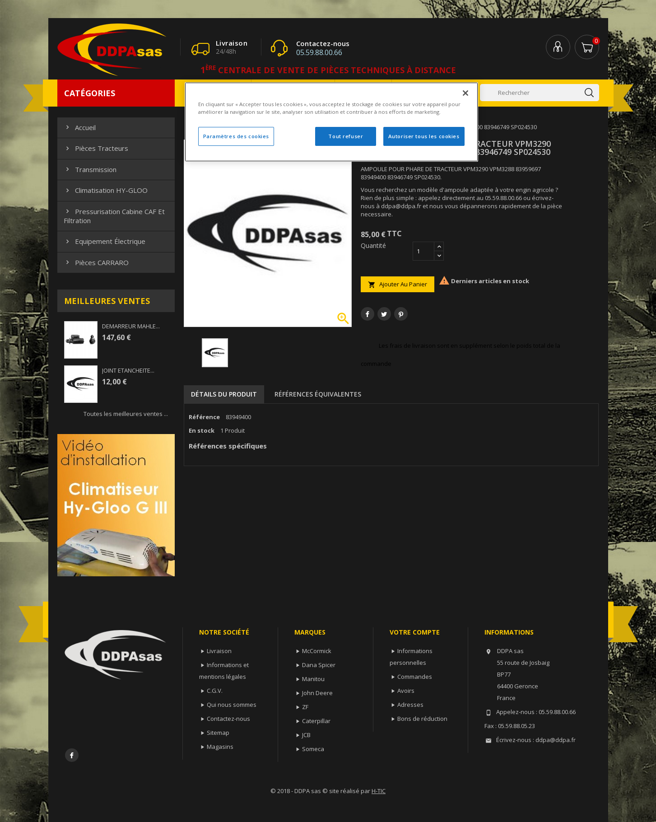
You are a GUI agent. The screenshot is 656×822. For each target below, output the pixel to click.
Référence (204, 417)
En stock (201, 430)
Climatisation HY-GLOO (106, 190)
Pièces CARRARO (96, 262)
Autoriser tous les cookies (424, 136)
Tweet (384, 314)
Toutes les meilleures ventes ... (126, 414)
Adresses (410, 705)
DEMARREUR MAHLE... (131, 326)
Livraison (219, 651)
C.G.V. (215, 691)
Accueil (80, 127)
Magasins (220, 747)
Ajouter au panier (397, 284)
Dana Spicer (318, 665)
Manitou (313, 679)
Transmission (90, 169)
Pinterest (401, 314)
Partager (367, 314)
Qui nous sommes (231, 705)
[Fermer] (465, 93)
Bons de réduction (422, 719)
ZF (305, 707)
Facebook (72, 755)
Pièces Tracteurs (96, 148)
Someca (313, 749)
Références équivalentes (317, 394)
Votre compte (415, 632)
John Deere (317, 693)
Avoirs (405, 691)
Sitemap (218, 733)
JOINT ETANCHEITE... (128, 370)
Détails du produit (224, 394)
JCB (306, 735)
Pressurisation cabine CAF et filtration (114, 216)
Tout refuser (345, 136)
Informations (509, 632)
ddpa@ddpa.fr (555, 740)
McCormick (316, 651)
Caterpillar (316, 721)
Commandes (414, 677)
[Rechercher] (539, 92)
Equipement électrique (104, 241)
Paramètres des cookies (236, 136)
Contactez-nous (228, 719)
